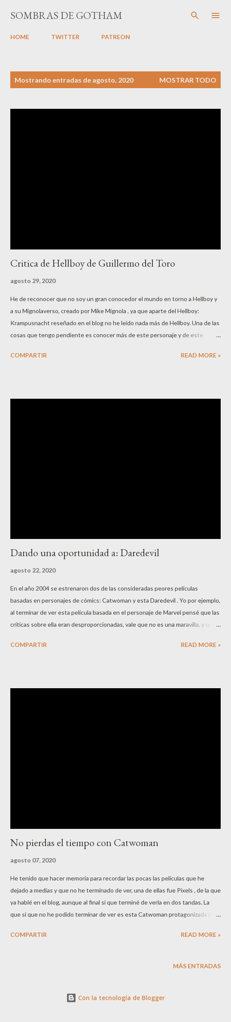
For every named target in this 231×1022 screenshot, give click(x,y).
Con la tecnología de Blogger (115, 998)
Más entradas (197, 966)
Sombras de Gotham (66, 15)
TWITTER (65, 36)
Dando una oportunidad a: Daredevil (84, 552)
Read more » (201, 355)
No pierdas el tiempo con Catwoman (84, 842)
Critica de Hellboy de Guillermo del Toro (92, 263)
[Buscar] (195, 15)
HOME (19, 36)
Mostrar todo (187, 80)
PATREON (115, 36)
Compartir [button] (28, 355)
